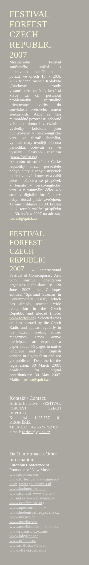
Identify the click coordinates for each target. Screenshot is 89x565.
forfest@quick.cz (36, 432)
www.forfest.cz (23, 157)
